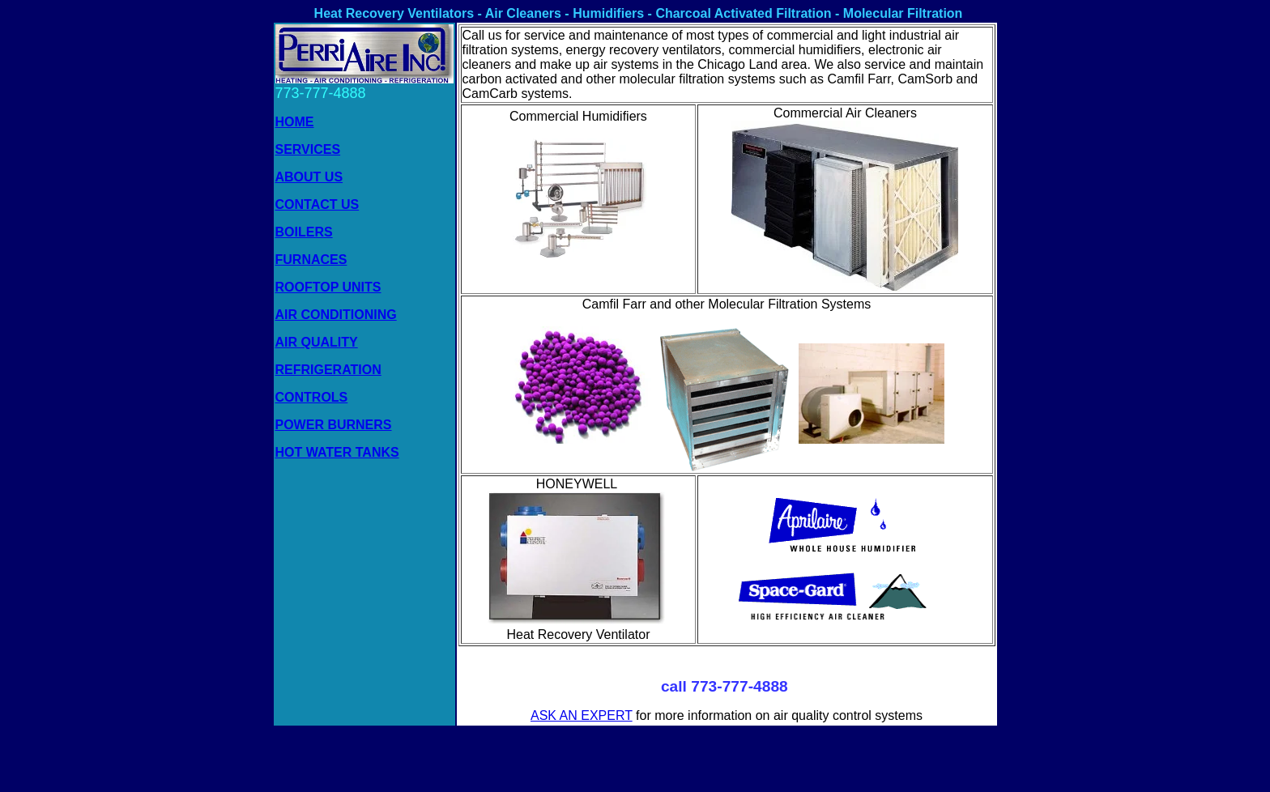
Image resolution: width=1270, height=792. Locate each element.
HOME (294, 122)
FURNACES (311, 259)
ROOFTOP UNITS (328, 287)
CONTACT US (317, 204)
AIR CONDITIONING (336, 314)
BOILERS (304, 232)
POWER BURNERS (333, 425)
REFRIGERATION (328, 370)
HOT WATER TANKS (337, 452)
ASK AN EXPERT (582, 715)
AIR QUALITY (316, 342)
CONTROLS (311, 397)
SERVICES (308, 149)
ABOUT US (309, 177)
